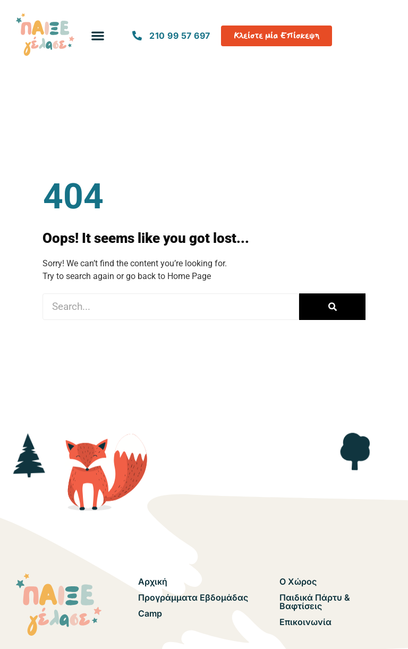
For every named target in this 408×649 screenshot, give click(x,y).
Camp (150, 613)
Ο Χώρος (298, 581)
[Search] (332, 306)
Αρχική (152, 581)
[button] (98, 36)
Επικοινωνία (305, 622)
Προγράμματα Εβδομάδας (193, 597)
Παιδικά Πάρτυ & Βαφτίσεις (314, 601)
